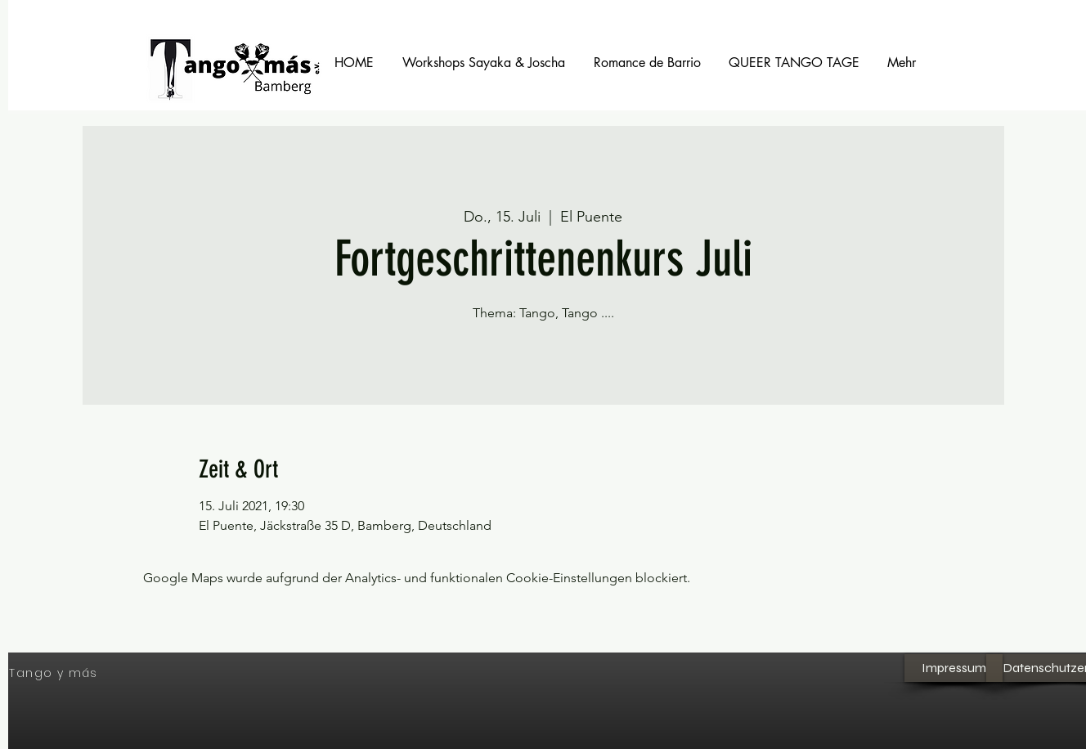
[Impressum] (953, 668)
